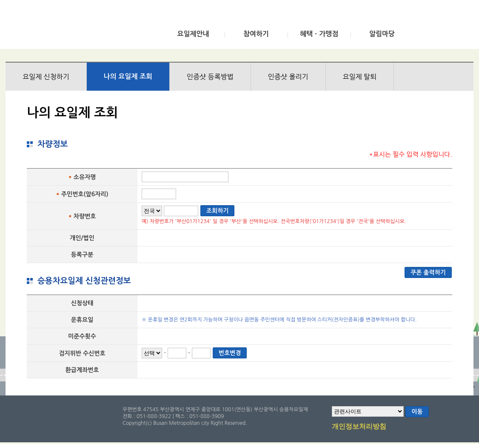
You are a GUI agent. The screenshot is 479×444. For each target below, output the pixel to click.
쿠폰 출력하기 (428, 272)
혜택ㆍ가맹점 (319, 34)
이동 (416, 412)
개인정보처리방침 (359, 427)
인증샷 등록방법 (210, 76)
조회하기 (217, 211)
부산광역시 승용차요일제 (68, 27)
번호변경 (230, 353)
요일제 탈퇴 (360, 76)
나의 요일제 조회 (128, 76)
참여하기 (256, 34)
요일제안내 (193, 34)
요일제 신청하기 (46, 76)
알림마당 (382, 34)
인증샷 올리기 (288, 76)
